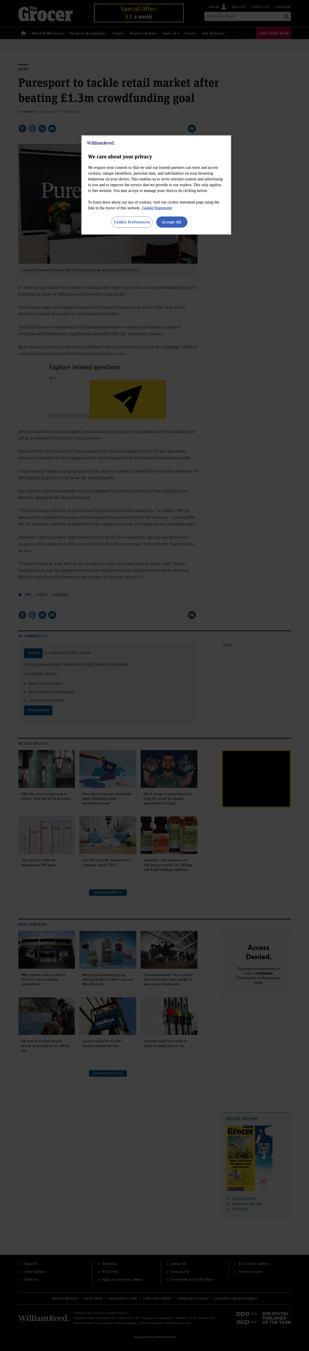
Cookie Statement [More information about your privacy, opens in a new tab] (157, 207)
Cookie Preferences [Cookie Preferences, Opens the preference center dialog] (132, 222)
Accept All (171, 222)
